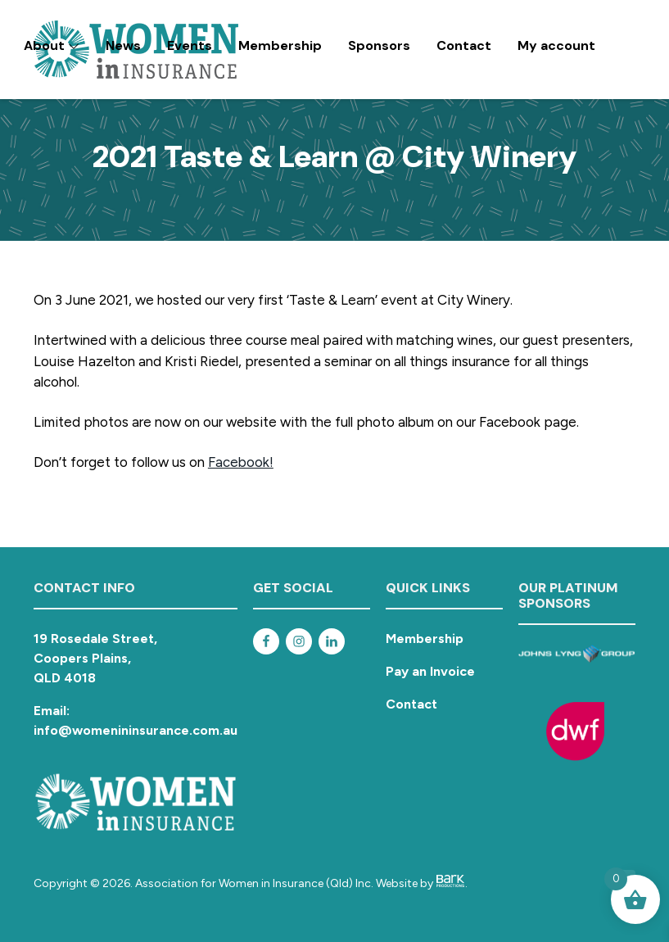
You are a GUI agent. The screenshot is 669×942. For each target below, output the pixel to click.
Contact (463, 45)
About (51, 45)
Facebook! (240, 462)
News (123, 45)
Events (189, 45)
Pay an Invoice (430, 671)
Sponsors (379, 45)
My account (556, 45)
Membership (280, 45)
